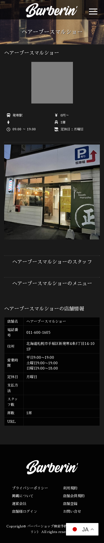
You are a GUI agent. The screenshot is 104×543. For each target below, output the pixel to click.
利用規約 (70, 488)
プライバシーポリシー (30, 488)
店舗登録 (70, 504)
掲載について (23, 496)
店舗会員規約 (74, 496)
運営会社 (19, 504)
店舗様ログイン (24, 511)
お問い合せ (72, 511)
